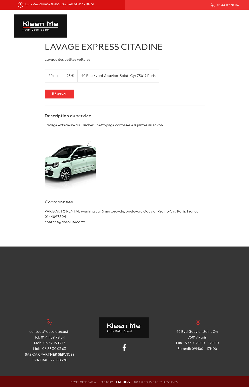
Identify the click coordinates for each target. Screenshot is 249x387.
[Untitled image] (70, 163)
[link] (59, 94)
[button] (157, 20)
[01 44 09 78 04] (224, 5)
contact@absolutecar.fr (49, 332)
